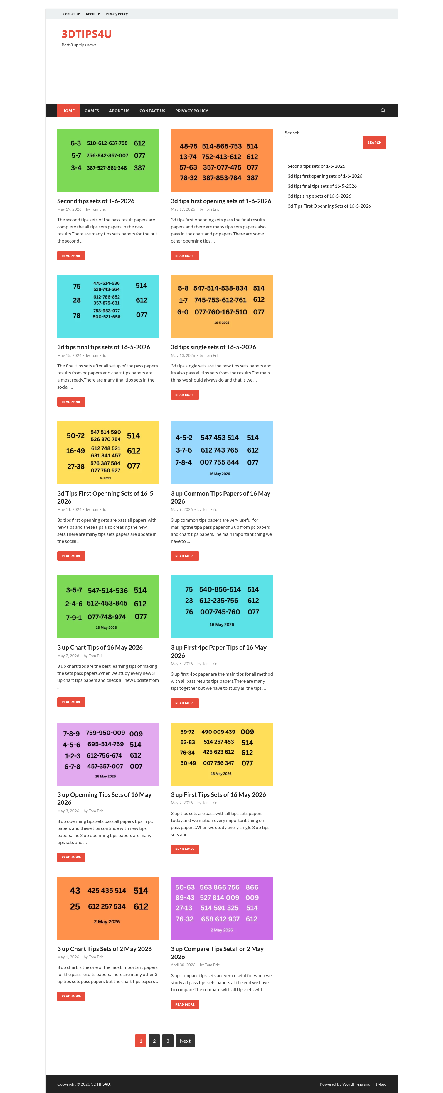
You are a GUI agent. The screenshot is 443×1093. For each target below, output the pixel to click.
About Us (93, 14)
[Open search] (383, 111)
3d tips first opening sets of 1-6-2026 (221, 200)
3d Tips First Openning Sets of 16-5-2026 (329, 206)
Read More (69, 254)
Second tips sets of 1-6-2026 (95, 200)
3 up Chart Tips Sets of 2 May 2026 (104, 948)
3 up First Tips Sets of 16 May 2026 (218, 794)
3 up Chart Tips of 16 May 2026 (100, 647)
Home (68, 111)
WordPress (352, 1084)
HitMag (378, 1084)
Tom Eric (98, 209)
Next (185, 1040)
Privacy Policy (117, 14)
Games (92, 111)
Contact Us (71, 14)
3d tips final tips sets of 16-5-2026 (103, 346)
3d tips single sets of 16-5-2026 (213, 346)
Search (292, 132)
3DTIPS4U (87, 34)
